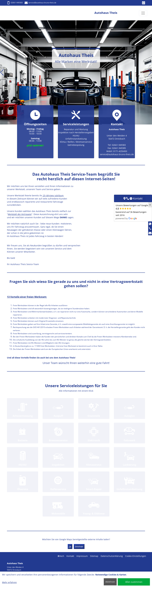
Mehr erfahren (9, 582)
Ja (70, 546)
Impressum (82, 556)
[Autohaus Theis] (16, 13)
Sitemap (94, 556)
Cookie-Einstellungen (135, 556)
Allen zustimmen (133, 581)
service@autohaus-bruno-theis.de (40, 2)
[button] (2, 72)
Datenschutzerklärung (112, 556)
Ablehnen (110, 581)
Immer (79, 546)
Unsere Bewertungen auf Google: (132, 212)
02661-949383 (15, 2)
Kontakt (70, 556)
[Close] (150, 204)
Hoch (61, 556)
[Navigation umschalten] (143, 13)
